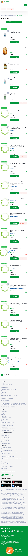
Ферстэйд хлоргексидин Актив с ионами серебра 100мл (17, 31)
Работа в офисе (4, 465)
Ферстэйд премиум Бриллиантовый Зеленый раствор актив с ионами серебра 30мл (18, 165)
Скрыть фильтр (14, 22)
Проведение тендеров (6, 447)
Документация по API (6, 455)
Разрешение (4, 394)
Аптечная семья (5, 434)
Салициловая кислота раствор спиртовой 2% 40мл (17, 63)
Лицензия (3, 392)
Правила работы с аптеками (7, 430)
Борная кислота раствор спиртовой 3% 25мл (18, 214)
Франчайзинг (4, 448)
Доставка (3, 386)
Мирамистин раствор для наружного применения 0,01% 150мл (18, 304)
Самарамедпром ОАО (14, 216)
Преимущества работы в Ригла (8, 462)
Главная (2, 15)
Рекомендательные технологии (8, 428)
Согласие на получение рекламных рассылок (11, 407)
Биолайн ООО (12, 34)
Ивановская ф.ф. (13, 200)
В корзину (14, 42)
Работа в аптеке (4, 463)
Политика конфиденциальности (8, 389)
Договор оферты (5, 400)
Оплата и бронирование (6, 384)
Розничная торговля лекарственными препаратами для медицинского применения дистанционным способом (14, 404)
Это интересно (4, 387)
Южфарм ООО (12, 268)
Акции (3, 9)
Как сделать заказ (5, 383)
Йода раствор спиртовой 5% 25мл (17, 198)
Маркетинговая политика (7, 397)
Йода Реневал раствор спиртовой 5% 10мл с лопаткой (18, 48)
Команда (3, 414)
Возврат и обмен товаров (7, 398)
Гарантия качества (5, 424)
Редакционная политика (6, 420)
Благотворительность (6, 417)
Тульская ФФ (12, 66)
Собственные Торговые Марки (8, 456)
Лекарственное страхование (7, 422)
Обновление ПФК (13, 186)
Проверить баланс (5, 438)
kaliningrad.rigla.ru (22, 490)
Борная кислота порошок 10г (16, 110)
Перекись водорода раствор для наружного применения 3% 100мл (17, 146)
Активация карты (5, 435)
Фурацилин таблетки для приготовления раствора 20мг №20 (18, 266)
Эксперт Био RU (13, 233)
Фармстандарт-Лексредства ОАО (16, 361)
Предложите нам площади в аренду (9, 452)
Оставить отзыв (4, 419)
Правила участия (5, 437)
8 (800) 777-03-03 (16, 498)
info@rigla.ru (6, 544)
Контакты (3, 416)
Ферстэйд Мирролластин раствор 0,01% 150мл (17, 231)
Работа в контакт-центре (7, 466)
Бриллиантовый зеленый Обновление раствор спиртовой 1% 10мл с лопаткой (18, 183)
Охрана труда (4, 468)
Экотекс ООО (12, 81)
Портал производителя (6, 450)
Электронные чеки (5, 443)
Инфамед (11, 306)
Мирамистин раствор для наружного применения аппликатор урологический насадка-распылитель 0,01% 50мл (18, 340)
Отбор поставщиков (5, 453)
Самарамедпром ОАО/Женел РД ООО (17, 288)
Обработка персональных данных (9, 406)
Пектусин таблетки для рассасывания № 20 (18, 358)
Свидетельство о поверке (7, 425)
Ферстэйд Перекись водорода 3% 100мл (17, 78)
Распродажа (10, 9)
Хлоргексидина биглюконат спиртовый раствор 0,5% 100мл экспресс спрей (17, 322)
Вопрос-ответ (4, 441)
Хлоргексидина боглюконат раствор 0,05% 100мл (18, 93)
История (3, 413)
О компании (4, 411)
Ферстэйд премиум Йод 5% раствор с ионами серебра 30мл (18, 128)
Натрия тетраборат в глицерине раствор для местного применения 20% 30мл (18, 285)
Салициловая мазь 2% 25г (15, 248)
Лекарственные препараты (10, 15)
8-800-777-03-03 (5, 528)
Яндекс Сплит (19, 9)
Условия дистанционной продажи (9, 395)
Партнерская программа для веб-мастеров (11, 458)
